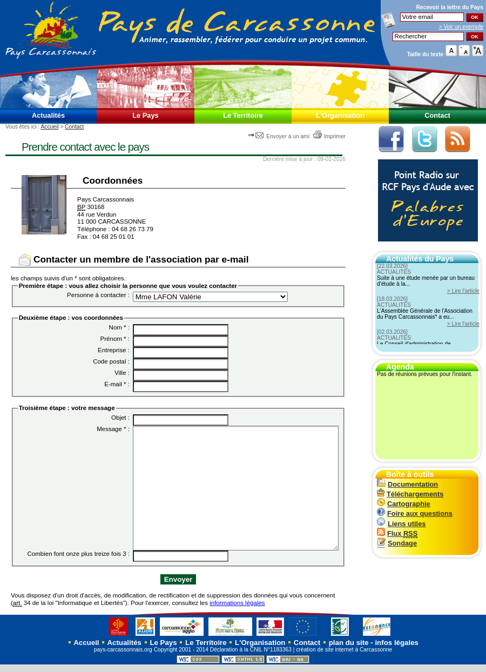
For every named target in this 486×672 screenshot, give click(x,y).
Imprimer (329, 136)
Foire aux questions (415, 513)
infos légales (396, 650)
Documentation (407, 484)
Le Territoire (243, 115)
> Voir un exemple (461, 27)
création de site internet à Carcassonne (344, 657)
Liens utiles (401, 524)
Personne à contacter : (98, 295)
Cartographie (403, 504)
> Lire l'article (463, 291)
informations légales (237, 610)
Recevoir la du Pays (449, 7)
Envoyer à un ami (279, 136)
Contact (437, 115)
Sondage (397, 543)
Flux (397, 533)
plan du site (349, 650)
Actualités (48, 115)
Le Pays (145, 115)
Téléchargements (410, 494)
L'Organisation (340, 115)
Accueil (49, 127)
